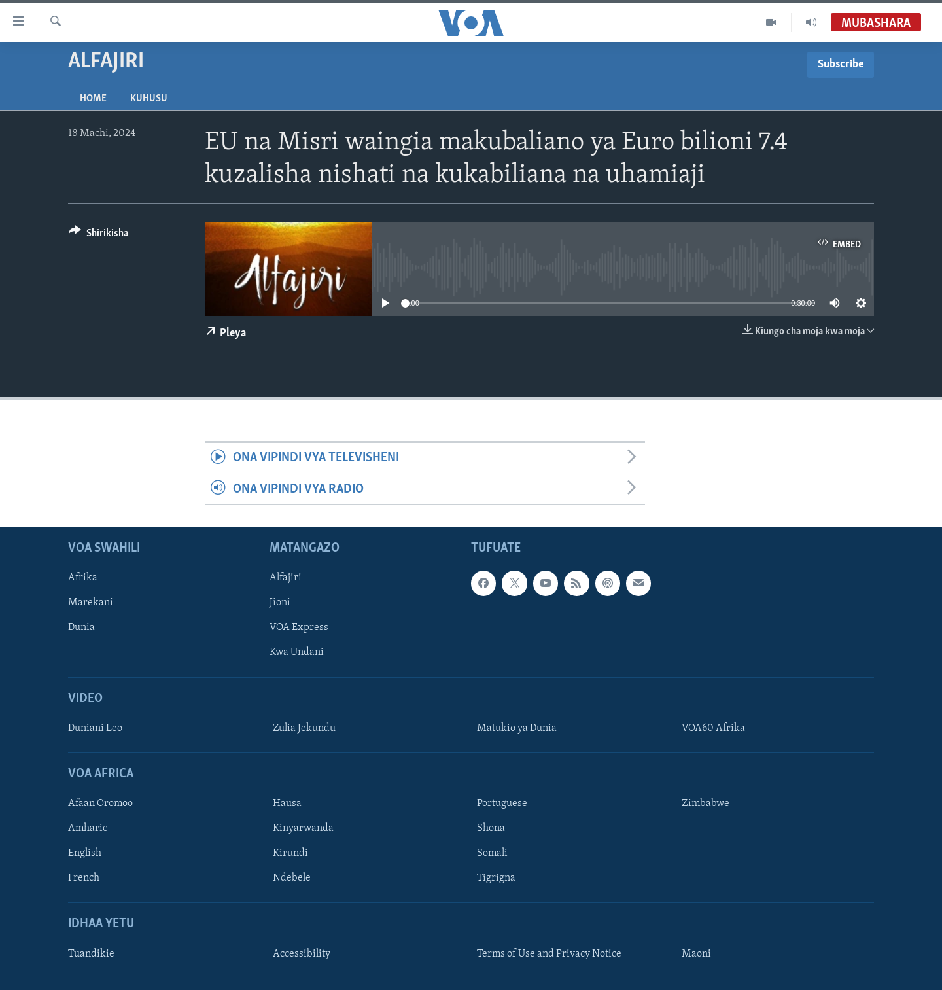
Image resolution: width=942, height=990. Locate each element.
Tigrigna (496, 879)
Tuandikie (91, 954)
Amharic (87, 828)
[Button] (98, 235)
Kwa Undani (297, 653)
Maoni (696, 954)
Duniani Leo (95, 728)
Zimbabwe (705, 803)
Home (93, 99)
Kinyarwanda (303, 828)
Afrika (82, 578)
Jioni (280, 603)
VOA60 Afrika (713, 728)
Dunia (81, 628)
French (83, 879)
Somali (492, 854)
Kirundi (290, 854)
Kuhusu (148, 99)
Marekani (90, 603)
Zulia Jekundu (304, 728)
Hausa (287, 803)
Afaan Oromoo (100, 803)
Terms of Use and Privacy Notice (549, 954)
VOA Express (299, 628)
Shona (491, 828)
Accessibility (301, 954)
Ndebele (292, 879)
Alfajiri (286, 578)
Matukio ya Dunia (517, 728)
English (84, 854)
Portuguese (502, 803)
